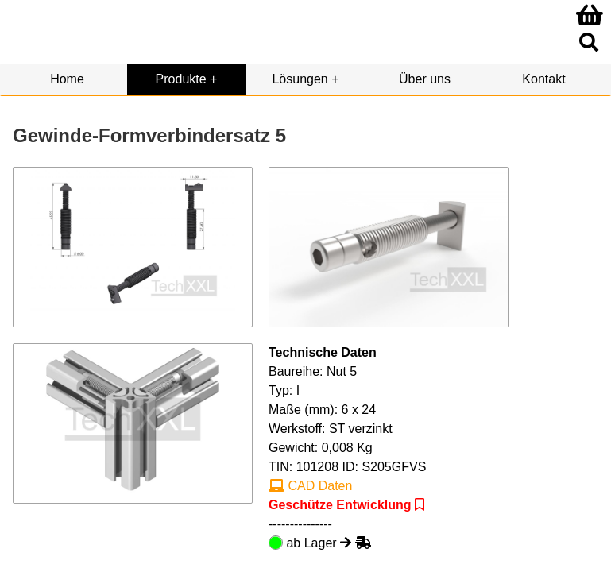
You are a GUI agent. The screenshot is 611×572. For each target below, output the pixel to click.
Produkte (181, 79)
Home (67, 79)
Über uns (425, 79)
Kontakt (543, 79)
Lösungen (299, 79)
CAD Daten (310, 486)
